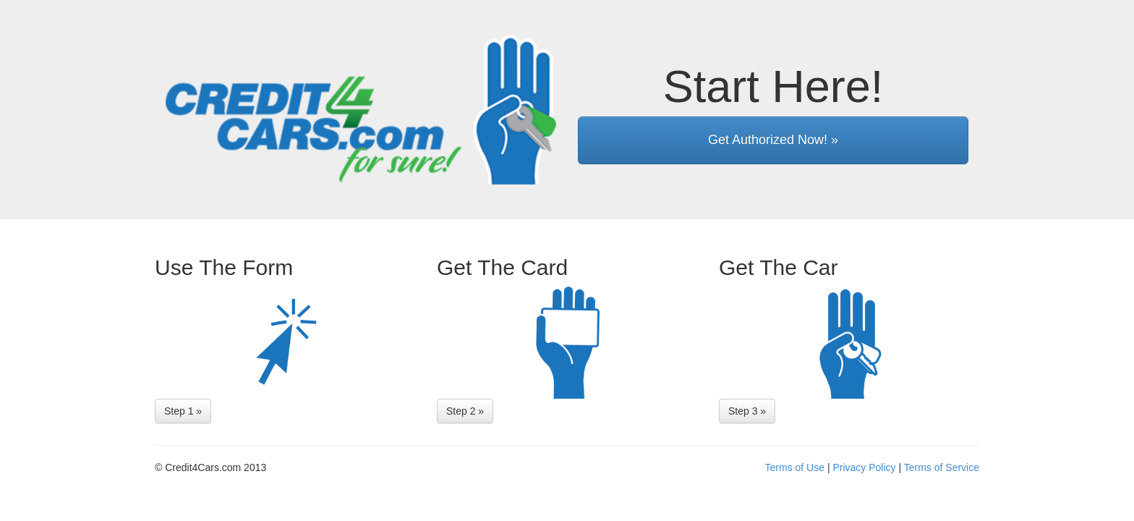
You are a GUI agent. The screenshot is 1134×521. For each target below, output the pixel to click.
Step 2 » (465, 411)
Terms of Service (941, 467)
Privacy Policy (863, 467)
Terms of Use (794, 467)
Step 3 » (747, 411)
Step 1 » (183, 411)
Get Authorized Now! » (773, 139)
